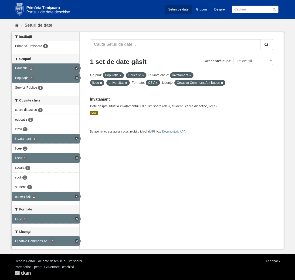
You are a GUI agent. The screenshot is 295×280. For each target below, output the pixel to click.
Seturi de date (178, 9)
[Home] (17, 25)
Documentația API (173, 131)
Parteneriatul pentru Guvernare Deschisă (44, 267)
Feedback (273, 261)
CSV (94, 113)
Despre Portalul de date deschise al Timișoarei (48, 261)
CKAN (23, 272)
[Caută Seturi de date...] (175, 44)
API (152, 131)
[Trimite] (274, 9)
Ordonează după (217, 61)
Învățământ (100, 99)
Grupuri (201, 9)
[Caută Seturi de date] (255, 9)
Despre (219, 9)
